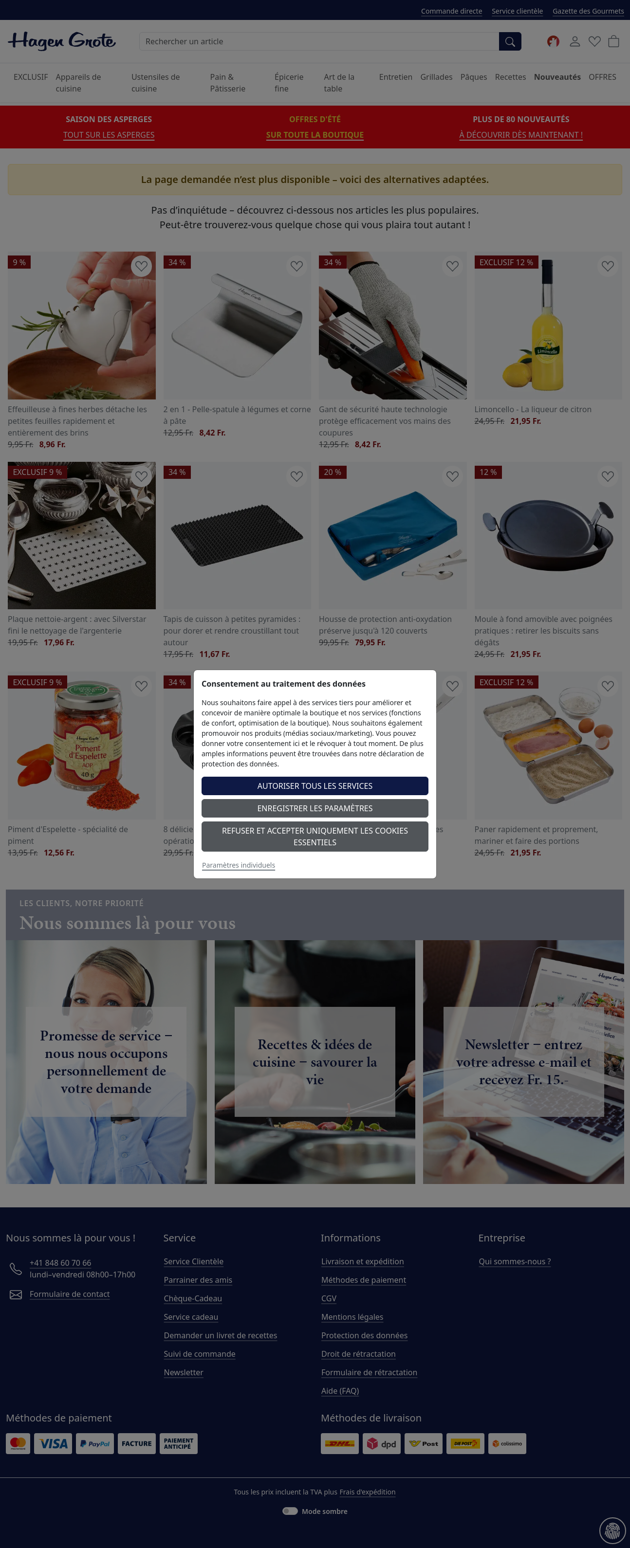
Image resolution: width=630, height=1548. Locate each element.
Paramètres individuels (238, 865)
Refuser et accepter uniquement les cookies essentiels (315, 836)
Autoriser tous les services (315, 786)
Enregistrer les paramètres (314, 808)
